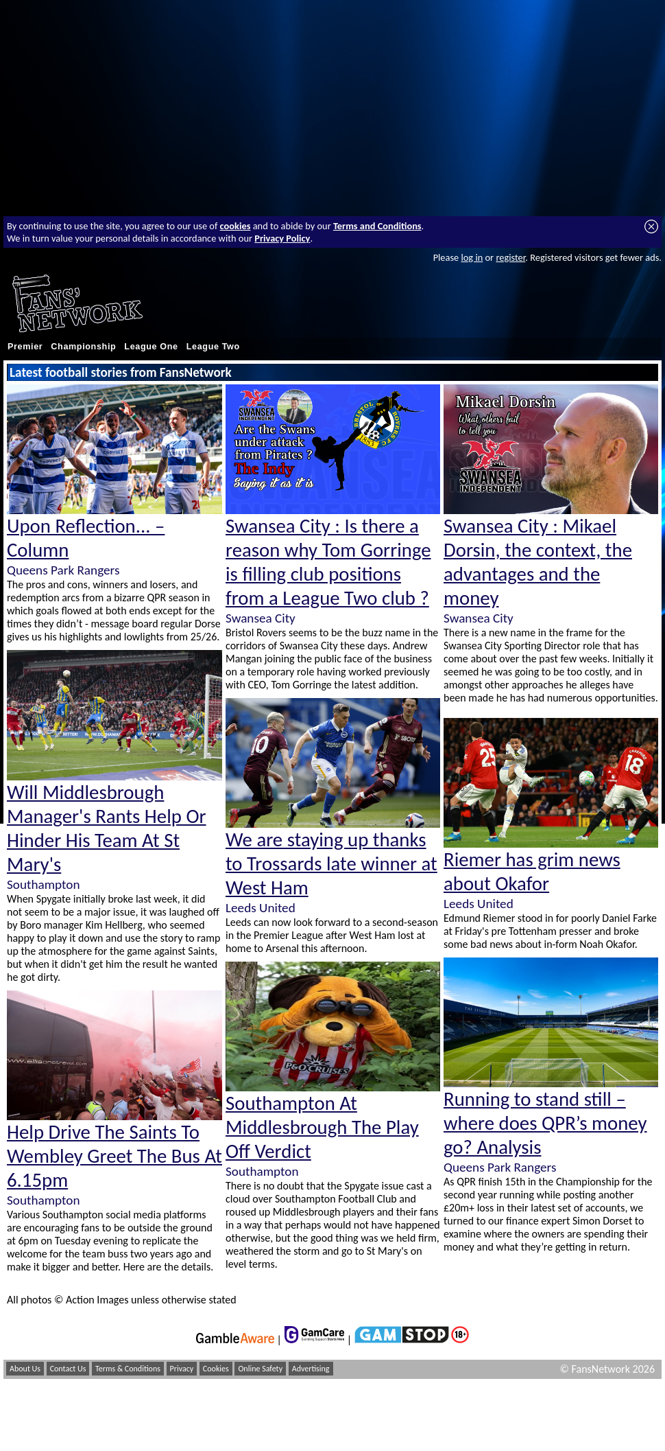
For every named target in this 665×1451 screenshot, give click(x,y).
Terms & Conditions (127, 1368)
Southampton (43, 884)
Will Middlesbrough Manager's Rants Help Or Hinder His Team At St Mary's (106, 828)
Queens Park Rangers (63, 570)
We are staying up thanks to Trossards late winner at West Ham (331, 864)
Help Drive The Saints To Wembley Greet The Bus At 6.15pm (114, 1156)
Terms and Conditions (377, 226)
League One (151, 346)
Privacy (182, 1368)
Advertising (311, 1368)
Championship (83, 346)
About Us (25, 1368)
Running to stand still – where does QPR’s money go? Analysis (545, 1123)
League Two (213, 346)
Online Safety (260, 1368)
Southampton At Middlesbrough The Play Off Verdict (322, 1127)
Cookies (216, 1368)
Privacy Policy (282, 238)
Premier (25, 346)
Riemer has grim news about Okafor (532, 872)
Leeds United (260, 908)
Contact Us (68, 1368)
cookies (235, 226)
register (510, 257)
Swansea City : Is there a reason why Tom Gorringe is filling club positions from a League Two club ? (328, 562)
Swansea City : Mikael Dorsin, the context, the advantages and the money (538, 562)
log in (472, 257)
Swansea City (260, 618)
